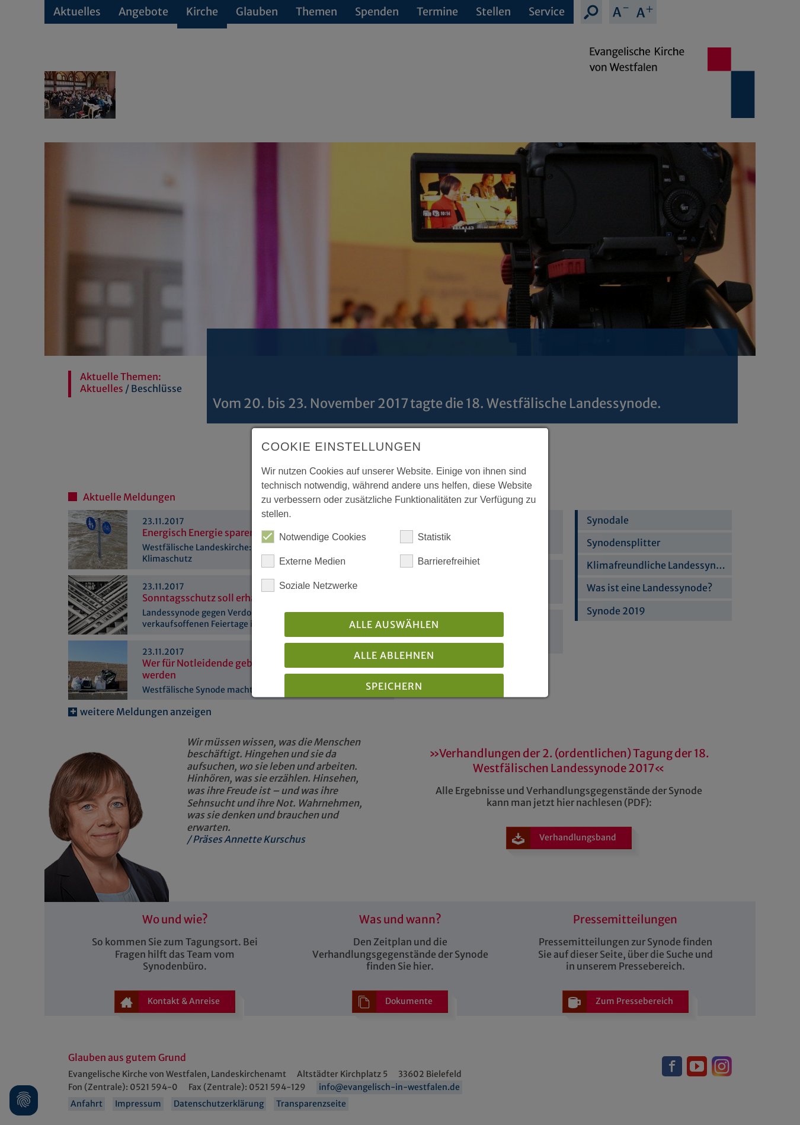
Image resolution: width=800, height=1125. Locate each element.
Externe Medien (303, 562)
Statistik (425, 537)
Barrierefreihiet (440, 562)
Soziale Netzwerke (309, 586)
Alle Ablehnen (394, 656)
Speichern (394, 687)
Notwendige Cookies (313, 537)
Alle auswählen (394, 626)
